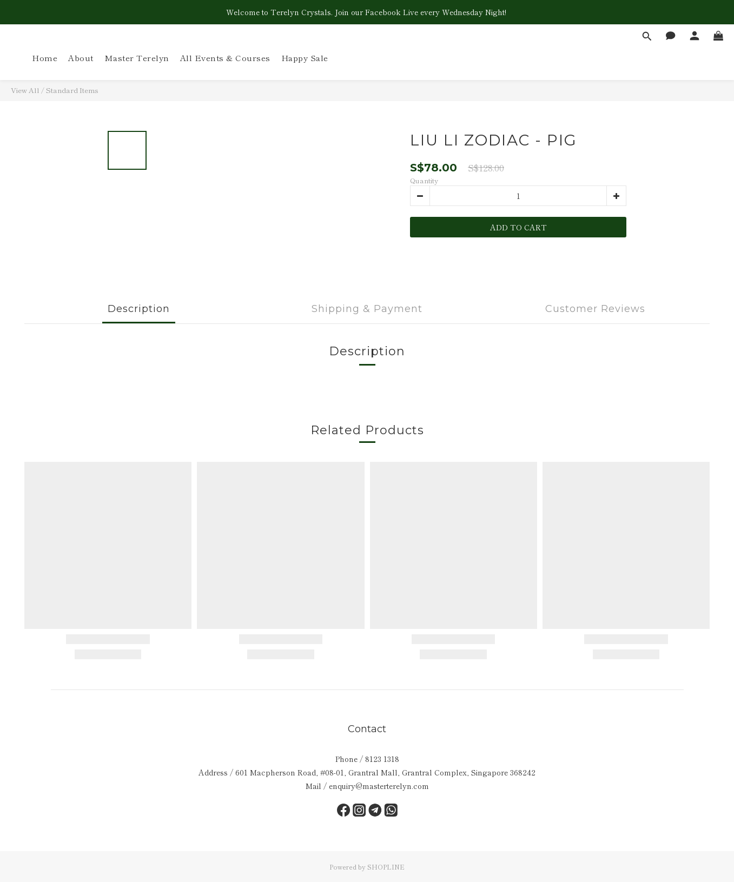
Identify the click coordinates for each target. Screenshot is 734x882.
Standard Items (72, 90)
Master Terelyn (136, 57)
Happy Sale (304, 57)
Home (44, 57)
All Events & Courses (225, 57)
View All (25, 90)
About (81, 57)
